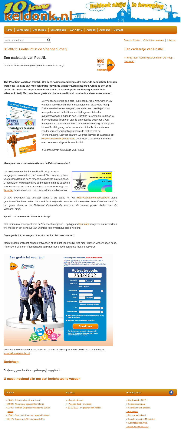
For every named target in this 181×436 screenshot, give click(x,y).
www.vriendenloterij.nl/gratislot (57, 138)
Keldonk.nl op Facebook (139, 408)
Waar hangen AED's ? (138, 426)
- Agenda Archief (75, 400)
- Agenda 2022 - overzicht (79, 404)
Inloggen (171, 40)
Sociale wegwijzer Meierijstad (141, 419)
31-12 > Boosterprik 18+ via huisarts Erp (26, 419)
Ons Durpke (40, 29)
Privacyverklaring (132, 40)
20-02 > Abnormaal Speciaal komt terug (26, 404)
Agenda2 (104, 29)
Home (9, 29)
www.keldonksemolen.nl (17, 353)
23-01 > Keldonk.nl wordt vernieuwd (24, 400)
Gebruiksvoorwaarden (153, 40)
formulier (8, 190)
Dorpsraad (22, 29)
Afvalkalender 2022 (137, 400)
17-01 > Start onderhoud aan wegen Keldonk (28, 415)
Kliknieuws (133, 411)
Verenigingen (58, 29)
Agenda (90, 29)
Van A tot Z (76, 29)
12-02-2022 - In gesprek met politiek (84, 408)
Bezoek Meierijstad (137, 415)
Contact (118, 29)
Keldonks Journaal (136, 404)
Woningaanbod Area (137, 423)
